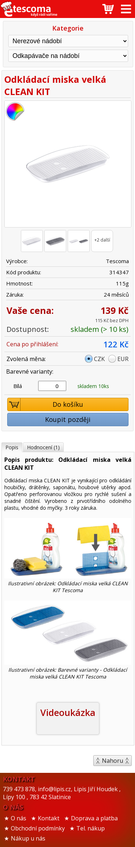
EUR (123, 359)
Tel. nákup (90, 828)
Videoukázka (67, 712)
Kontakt (48, 818)
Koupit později (67, 419)
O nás (18, 818)
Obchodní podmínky (38, 828)
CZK (99, 359)
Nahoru (112, 761)
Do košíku (45, 404)
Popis (11, 447)
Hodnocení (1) (43, 447)
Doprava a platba (94, 818)
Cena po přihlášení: (32, 344)
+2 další (102, 240)
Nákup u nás (28, 838)
